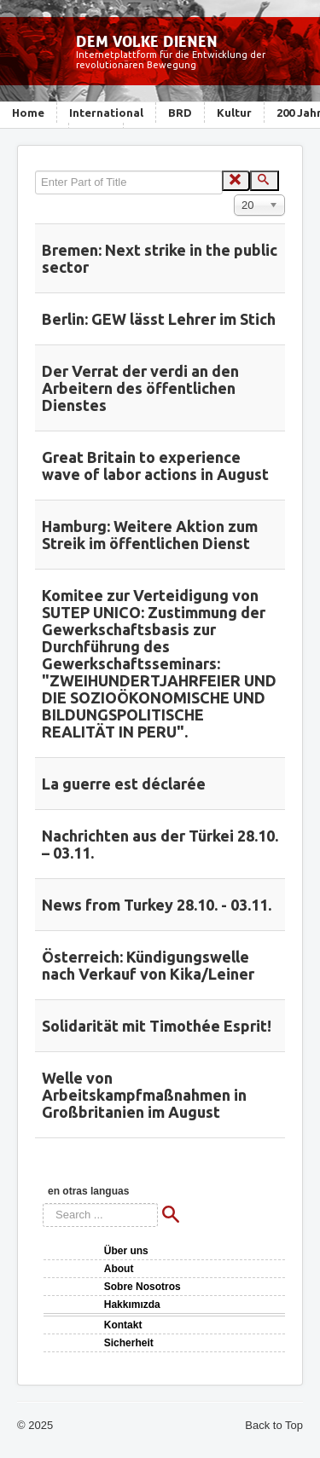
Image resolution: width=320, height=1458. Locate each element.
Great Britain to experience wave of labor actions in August (155, 465)
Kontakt (123, 1325)
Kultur (234, 113)
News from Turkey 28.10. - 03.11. (156, 904)
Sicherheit (129, 1343)
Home (28, 113)
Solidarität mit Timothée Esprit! (156, 1025)
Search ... (43, 1203)
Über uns (126, 1251)
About (119, 1269)
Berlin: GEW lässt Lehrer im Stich (159, 318)
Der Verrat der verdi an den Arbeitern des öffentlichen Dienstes (140, 388)
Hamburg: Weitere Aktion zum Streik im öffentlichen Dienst (150, 535)
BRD (180, 113)
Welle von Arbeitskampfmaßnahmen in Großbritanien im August (144, 1094)
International (106, 113)
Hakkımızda (132, 1304)
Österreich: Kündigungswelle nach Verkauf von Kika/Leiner (148, 965)
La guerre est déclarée (124, 783)
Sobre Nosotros (142, 1287)
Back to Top (274, 1425)
